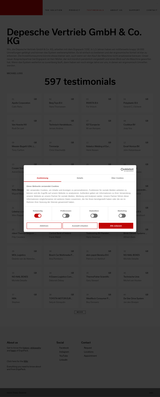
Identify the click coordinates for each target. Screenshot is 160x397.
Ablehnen (44, 226)
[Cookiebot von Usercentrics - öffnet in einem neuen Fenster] (123, 170)
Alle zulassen (116, 226)
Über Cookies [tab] (117, 178)
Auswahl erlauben (80, 226)
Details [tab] (80, 178)
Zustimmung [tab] (42, 178)
